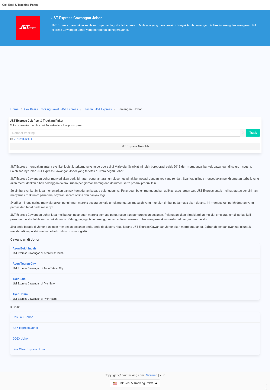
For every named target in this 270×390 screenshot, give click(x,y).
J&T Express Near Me (135, 146)
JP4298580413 (23, 138)
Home (14, 109)
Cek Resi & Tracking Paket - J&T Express (51, 109)
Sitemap (151, 375)
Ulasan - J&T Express (98, 109)
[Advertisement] (135, 78)
